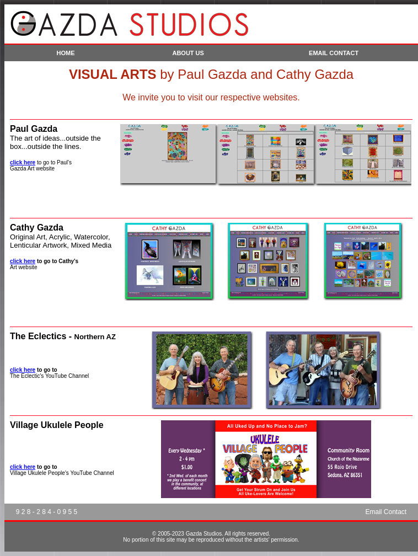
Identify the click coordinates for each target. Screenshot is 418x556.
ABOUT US (187, 53)
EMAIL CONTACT (333, 53)
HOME (66, 53)
